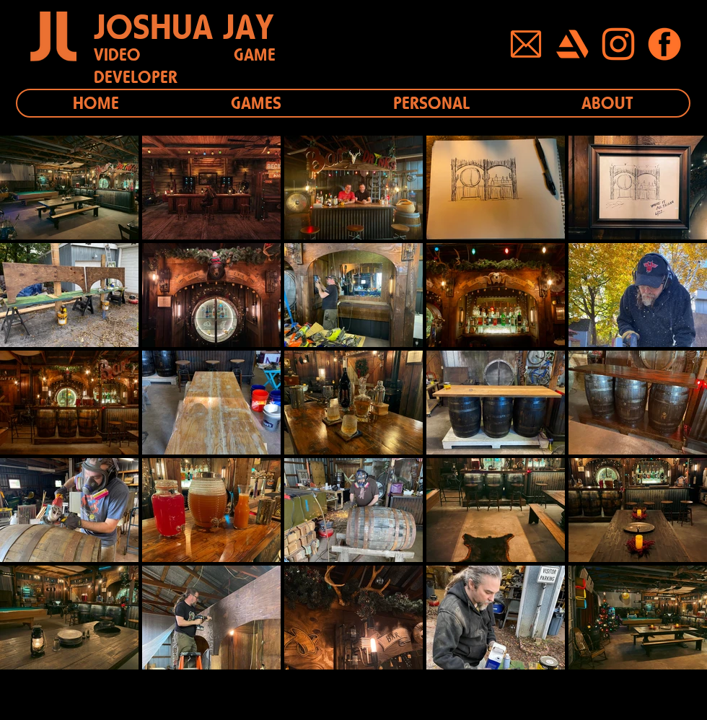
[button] (256, 103)
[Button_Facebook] (664, 44)
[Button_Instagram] (618, 44)
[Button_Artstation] (572, 44)
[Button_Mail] (526, 44)
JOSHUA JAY (184, 26)
